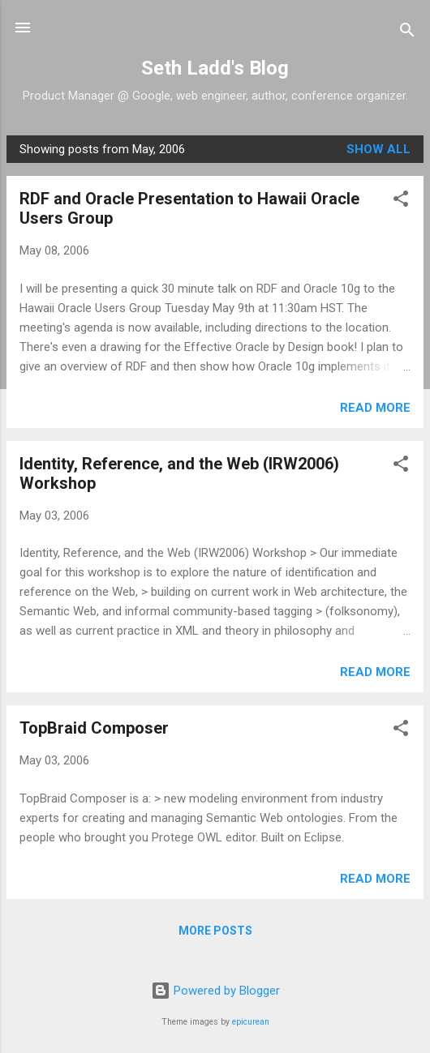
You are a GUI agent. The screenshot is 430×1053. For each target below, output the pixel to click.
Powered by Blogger (215, 990)
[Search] (407, 33)
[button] (401, 201)
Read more (375, 407)
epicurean (250, 1022)
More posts (215, 930)
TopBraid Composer (94, 728)
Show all (378, 149)
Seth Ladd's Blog (215, 68)
